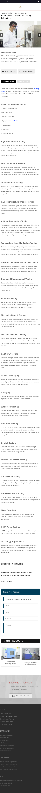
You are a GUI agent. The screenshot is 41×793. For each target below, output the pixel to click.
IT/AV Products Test (20, 13)
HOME (3, 13)
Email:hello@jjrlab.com (12, 564)
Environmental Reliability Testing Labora (10, 666)
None (9, 581)
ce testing (15, 121)
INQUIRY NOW (22, 692)
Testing (9, 13)
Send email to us (10, 71)
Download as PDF (27, 71)
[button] (39, 35)
